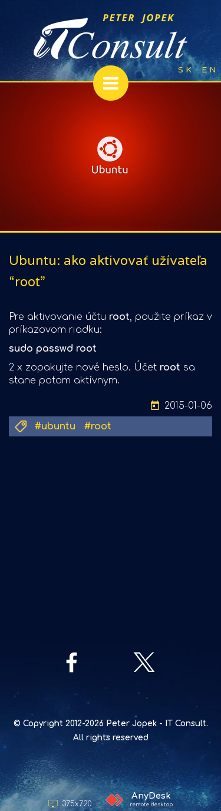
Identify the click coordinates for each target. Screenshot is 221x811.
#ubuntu (55, 426)
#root (97, 426)
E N (209, 70)
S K (185, 70)
